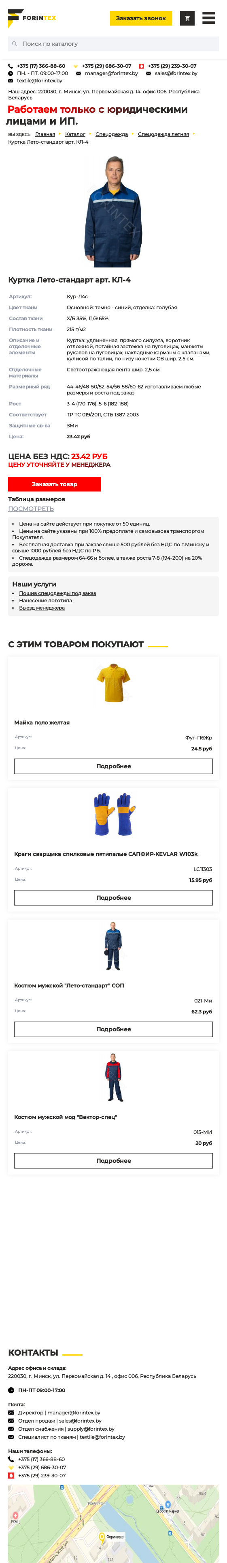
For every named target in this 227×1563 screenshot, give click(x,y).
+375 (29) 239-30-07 (172, 66)
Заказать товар (54, 484)
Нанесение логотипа (45, 600)
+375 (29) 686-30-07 (106, 66)
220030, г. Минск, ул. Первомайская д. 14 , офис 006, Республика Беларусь (102, 1376)
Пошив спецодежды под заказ (57, 593)
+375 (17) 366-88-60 (41, 66)
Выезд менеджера (42, 608)
